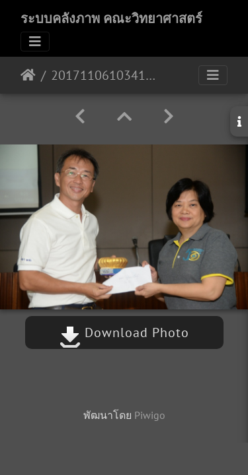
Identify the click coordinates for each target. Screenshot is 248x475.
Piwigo (149, 415)
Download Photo (124, 332)
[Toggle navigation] (35, 41)
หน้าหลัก (28, 75)
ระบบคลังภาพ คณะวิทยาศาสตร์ (111, 18)
